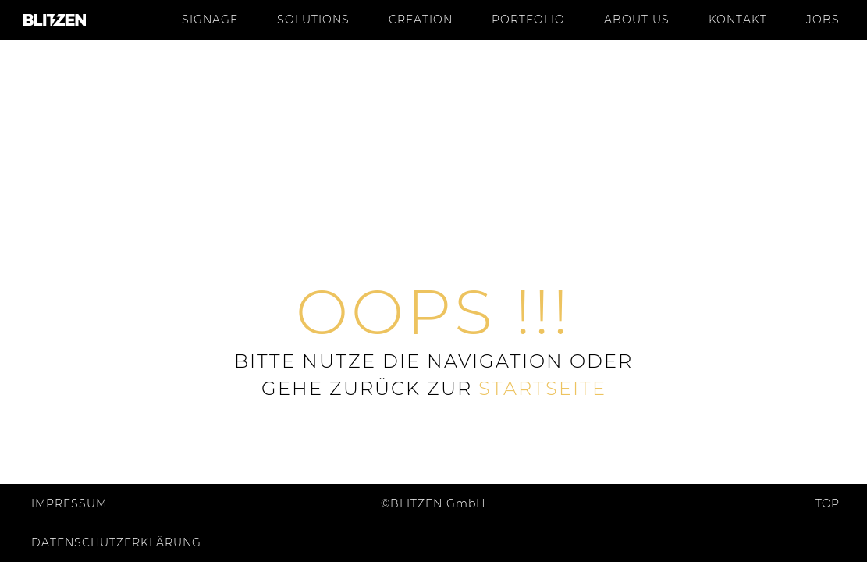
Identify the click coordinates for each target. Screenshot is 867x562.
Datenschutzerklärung (116, 542)
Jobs (823, 19)
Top (832, 503)
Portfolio (528, 19)
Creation (421, 19)
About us (637, 19)
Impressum (69, 503)
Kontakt (738, 19)
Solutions (313, 19)
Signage (210, 19)
